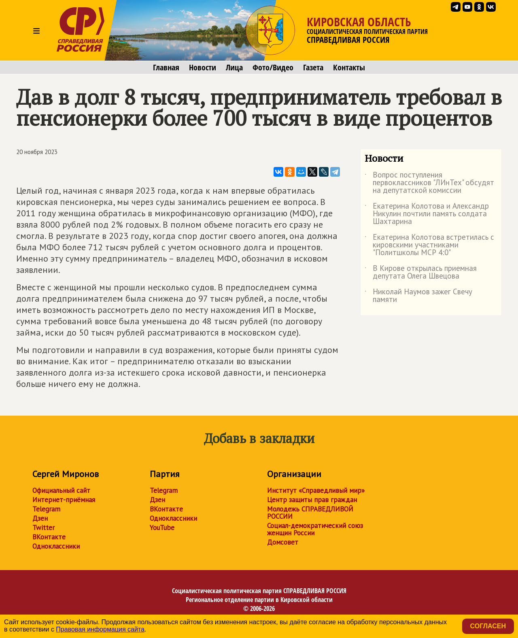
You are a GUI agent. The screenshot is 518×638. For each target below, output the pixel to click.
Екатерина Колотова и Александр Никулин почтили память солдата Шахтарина (427, 214)
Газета (313, 67)
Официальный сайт (61, 490)
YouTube (162, 527)
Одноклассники (56, 546)
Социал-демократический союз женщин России (315, 529)
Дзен (40, 518)
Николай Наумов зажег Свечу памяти (418, 296)
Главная (166, 67)
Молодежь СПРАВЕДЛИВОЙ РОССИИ (310, 512)
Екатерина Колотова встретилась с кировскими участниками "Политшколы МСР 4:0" (429, 245)
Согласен (488, 626)
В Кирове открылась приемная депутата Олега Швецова (421, 272)
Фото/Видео (273, 67)
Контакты (349, 67)
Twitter (43, 527)
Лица (234, 67)
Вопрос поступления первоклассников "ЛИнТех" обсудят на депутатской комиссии (429, 183)
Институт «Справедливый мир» (316, 490)
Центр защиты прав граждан (312, 499)
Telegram (46, 509)
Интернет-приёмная (63, 499)
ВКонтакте (49, 537)
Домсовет (282, 542)
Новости (202, 67)
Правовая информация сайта (100, 629)
